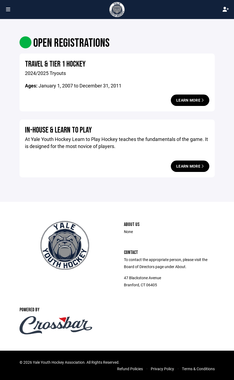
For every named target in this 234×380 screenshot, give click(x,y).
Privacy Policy (162, 368)
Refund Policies (130, 368)
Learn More (190, 100)
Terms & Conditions (198, 368)
